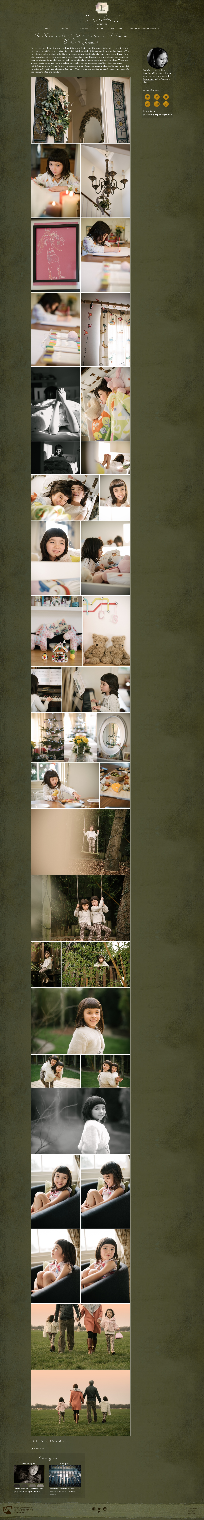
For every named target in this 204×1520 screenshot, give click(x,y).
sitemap (191, 1513)
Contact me (148, 79)
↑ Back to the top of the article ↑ (47, 1441)
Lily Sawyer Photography (102, 19)
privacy (191, 1511)
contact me (19, 1512)
